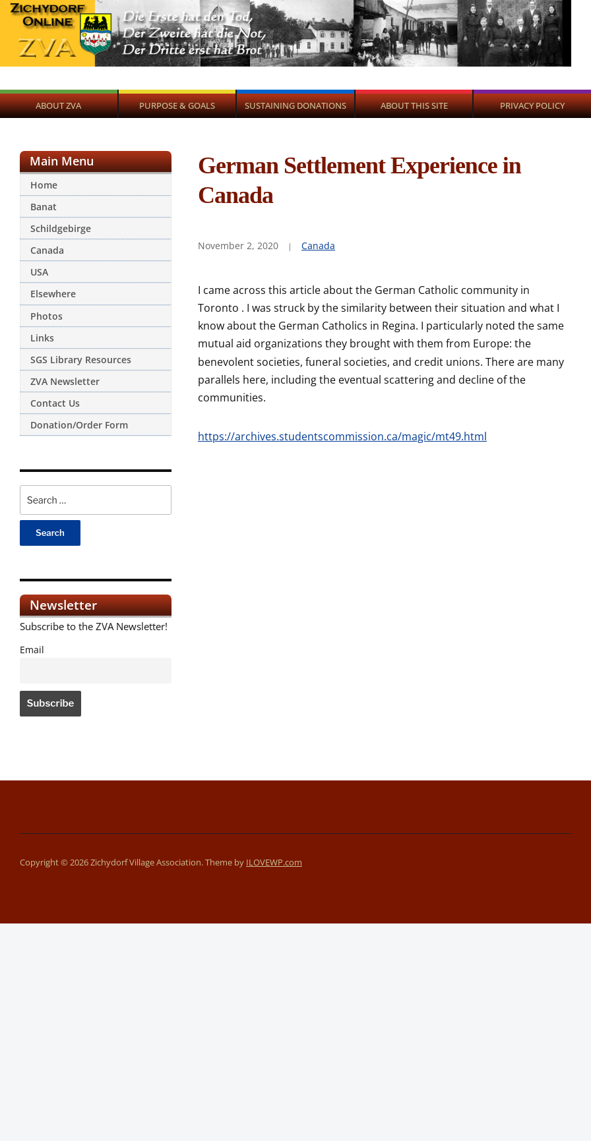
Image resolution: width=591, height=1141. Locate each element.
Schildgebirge (60, 228)
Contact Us (55, 403)
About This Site (414, 105)
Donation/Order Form (79, 425)
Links (42, 338)
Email (32, 650)
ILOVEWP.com (274, 862)
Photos (46, 316)
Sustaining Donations (295, 105)
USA (39, 272)
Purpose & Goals (177, 105)
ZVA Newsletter (65, 381)
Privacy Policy (532, 105)
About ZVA (58, 105)
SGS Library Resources (80, 359)
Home (43, 185)
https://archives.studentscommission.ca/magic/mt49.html (342, 436)
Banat (43, 206)
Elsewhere (53, 293)
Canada (47, 250)
